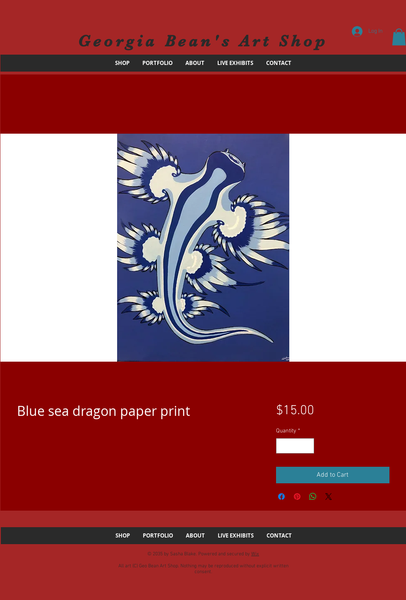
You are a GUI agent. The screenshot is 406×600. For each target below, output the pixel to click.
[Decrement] (282, 446)
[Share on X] (329, 497)
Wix (255, 554)
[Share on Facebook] (281, 497)
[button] (399, 37)
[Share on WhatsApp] (313, 497)
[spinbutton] (295, 446)
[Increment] (308, 446)
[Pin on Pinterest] (297, 497)
